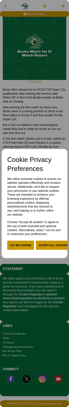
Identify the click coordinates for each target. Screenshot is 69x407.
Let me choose (20, 245)
